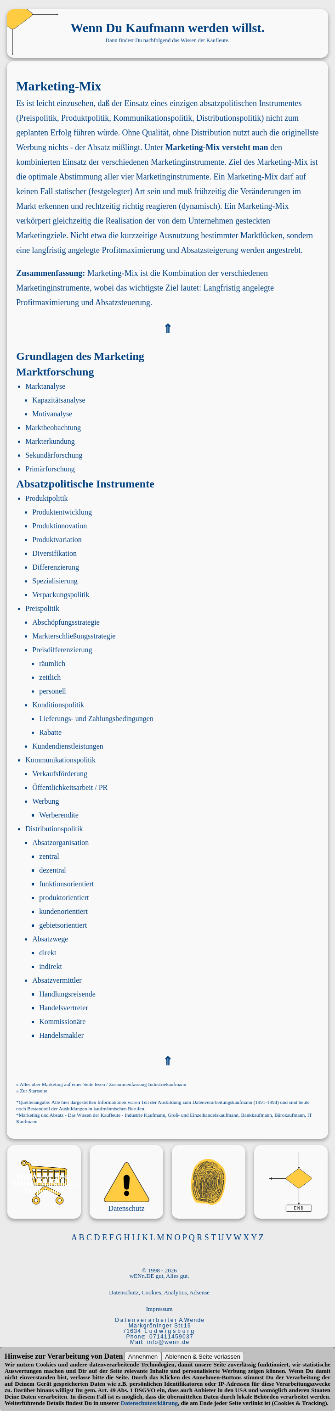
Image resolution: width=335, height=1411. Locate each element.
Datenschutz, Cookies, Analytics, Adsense (159, 1292)
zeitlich (50, 677)
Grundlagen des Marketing (80, 356)
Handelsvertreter (63, 1008)
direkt (47, 953)
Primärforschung (50, 469)
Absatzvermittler (57, 980)
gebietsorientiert (63, 925)
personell (52, 691)
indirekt (50, 966)
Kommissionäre (62, 1021)
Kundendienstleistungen (67, 746)
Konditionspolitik (58, 705)
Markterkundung (50, 441)
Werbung (45, 801)
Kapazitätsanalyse (58, 400)
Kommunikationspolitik (60, 760)
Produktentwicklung (62, 512)
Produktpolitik (46, 498)
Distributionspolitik (54, 829)
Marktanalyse (45, 386)
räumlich (52, 663)
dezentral (52, 870)
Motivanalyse (52, 414)
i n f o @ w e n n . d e (168, 1342)
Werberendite (59, 815)
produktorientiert (64, 897)
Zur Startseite (33, 1090)
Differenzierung (55, 567)
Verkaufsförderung (59, 774)
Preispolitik (42, 608)
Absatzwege (50, 939)
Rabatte (50, 732)
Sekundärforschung (53, 455)
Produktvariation (57, 539)
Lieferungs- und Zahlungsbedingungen (96, 718)
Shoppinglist (44, 1191)
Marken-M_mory (44, 1176)
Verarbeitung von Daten (85, 1356)
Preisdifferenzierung (62, 650)
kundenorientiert (63, 911)
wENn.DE (142, 1275)
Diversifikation (54, 553)
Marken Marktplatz (44, 1183)
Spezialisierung (55, 581)
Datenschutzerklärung (149, 1403)
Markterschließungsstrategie (73, 636)
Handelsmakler (61, 1035)
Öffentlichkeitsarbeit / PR (70, 787)
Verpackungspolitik (60, 595)
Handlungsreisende (67, 994)
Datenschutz (126, 1208)
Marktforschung (55, 372)
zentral (49, 856)
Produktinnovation (59, 526)
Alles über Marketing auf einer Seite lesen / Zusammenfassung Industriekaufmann (103, 1084)
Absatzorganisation (60, 842)
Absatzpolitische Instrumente (85, 484)
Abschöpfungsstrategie (66, 622)
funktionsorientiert (66, 884)
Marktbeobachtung (53, 427)
